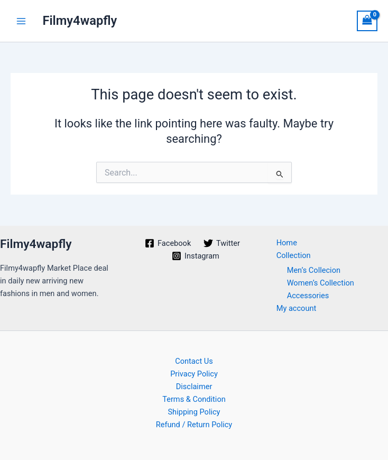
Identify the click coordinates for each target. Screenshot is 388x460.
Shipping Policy (194, 412)
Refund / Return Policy (194, 424)
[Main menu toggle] (21, 20)
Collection (293, 255)
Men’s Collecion (313, 270)
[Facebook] (168, 243)
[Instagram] (195, 256)
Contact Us (194, 361)
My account (296, 308)
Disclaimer (194, 386)
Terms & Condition (194, 399)
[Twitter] (221, 243)
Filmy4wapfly (79, 20)
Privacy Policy (194, 374)
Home (286, 242)
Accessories (308, 295)
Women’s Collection (320, 283)
